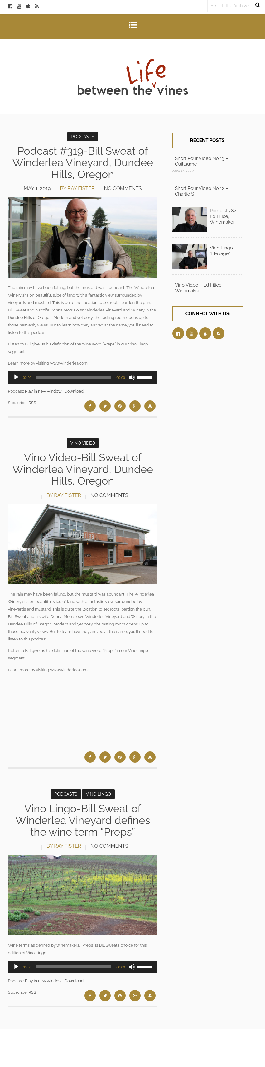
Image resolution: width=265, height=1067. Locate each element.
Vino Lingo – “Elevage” (223, 250)
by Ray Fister (77, 188)
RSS (32, 402)
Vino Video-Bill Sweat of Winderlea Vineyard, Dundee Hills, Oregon (82, 469)
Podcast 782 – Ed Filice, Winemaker (225, 216)
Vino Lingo (98, 794)
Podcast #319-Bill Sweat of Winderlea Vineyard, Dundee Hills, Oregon (82, 163)
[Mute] (132, 377)
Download (74, 391)
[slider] (73, 377)
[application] (82, 377)
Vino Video (82, 443)
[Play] (16, 377)
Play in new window (43, 391)
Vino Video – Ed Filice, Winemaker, (199, 287)
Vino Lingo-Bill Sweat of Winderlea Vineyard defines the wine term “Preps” (82, 820)
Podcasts (82, 136)
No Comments (123, 188)
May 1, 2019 (37, 188)
